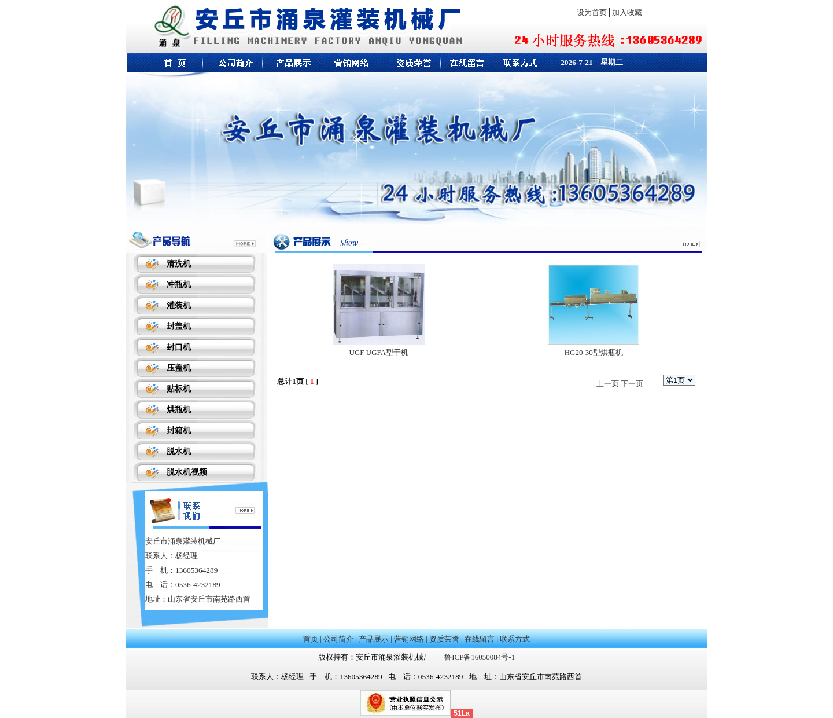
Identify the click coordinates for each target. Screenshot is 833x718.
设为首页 (592, 12)
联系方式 (515, 639)
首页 (310, 639)
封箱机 (179, 430)
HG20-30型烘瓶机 (594, 352)
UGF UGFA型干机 (379, 352)
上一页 (607, 383)
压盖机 (179, 368)
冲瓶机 (179, 284)
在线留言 (480, 639)
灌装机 (179, 305)
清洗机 (179, 263)
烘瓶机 (179, 409)
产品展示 (374, 639)
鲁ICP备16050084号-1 (479, 657)
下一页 (632, 383)
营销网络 (409, 639)
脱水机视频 (187, 472)
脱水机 (179, 451)
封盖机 (179, 326)
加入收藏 (627, 12)
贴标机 (179, 388)
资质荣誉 (444, 639)
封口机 (179, 347)
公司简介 (338, 639)
